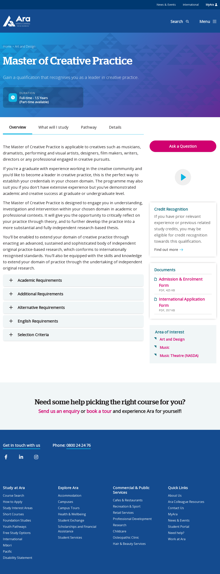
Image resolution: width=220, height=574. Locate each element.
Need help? (176, 533)
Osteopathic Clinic (126, 537)
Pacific (7, 551)
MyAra (211, 4)
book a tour (99, 411)
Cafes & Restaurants (128, 500)
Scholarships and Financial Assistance (77, 528)
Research (119, 525)
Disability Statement (17, 558)
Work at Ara (176, 539)
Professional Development (132, 519)
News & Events (166, 4)
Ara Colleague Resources (186, 502)
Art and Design (25, 46)
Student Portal (178, 526)
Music (164, 347)
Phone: (59, 445)
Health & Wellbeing (72, 514)
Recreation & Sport (126, 506)
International (191, 4)
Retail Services (123, 512)
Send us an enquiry (59, 411)
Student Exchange (71, 520)
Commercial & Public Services (131, 490)
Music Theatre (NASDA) (179, 355)
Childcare (119, 531)
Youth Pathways (14, 526)
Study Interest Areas (18, 508)
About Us (175, 495)
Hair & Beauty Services (129, 544)
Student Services (70, 537)
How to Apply (12, 502)
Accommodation (69, 495)
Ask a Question (183, 146)
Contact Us (176, 508)
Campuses (65, 502)
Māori (7, 545)
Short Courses (13, 514)
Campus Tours (69, 508)
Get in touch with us (21, 445)
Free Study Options (17, 533)
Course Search (13, 495)
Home (7, 46)
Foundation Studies (17, 520)
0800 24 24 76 (78, 445)
